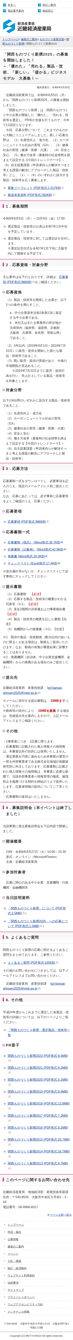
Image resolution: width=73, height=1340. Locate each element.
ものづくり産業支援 (52, 39)
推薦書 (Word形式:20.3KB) (28, 556)
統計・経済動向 (17, 1268)
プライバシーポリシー (21, 1297)
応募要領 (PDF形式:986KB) (28, 521)
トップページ (10, 39)
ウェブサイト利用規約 (21, 1275)
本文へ (12, 4)
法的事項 (13, 1282)
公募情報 (13, 1239)
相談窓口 (47, 10)
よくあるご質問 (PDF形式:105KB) (33, 962)
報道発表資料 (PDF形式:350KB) (31, 195)
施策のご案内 (29, 39)
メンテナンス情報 (18, 1311)
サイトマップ (16, 1289)
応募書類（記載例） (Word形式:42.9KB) (37, 549)
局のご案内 (49, 4)
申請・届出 (14, 1232)
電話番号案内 (16, 10)
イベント (13, 1253)
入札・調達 (14, 1261)
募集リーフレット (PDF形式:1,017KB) (36, 188)
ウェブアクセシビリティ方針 (25, 1304)
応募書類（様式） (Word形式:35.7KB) (35, 542)
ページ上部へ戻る (59, 1214)
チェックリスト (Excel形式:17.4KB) (34, 563)
